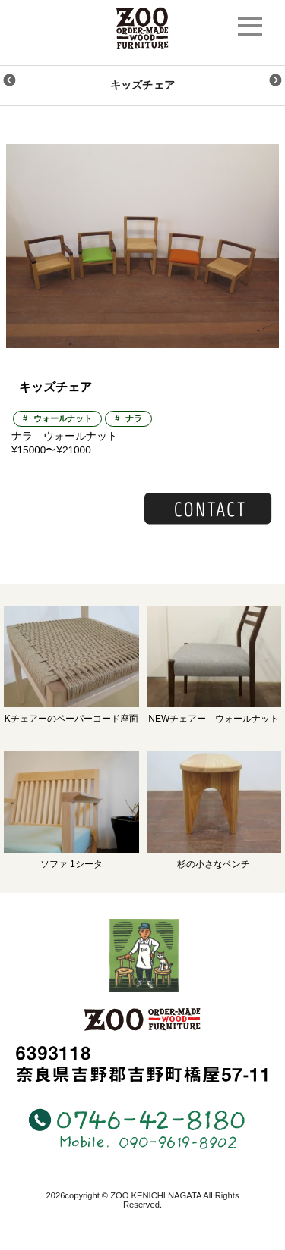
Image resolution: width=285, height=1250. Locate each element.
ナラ (133, 418)
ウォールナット (62, 418)
